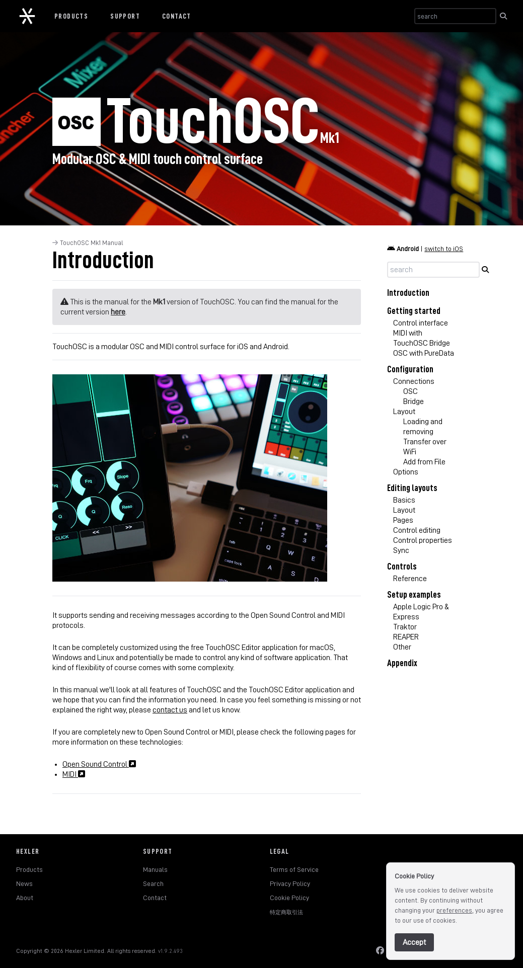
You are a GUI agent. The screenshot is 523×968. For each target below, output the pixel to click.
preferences (454, 910)
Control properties (422, 540)
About (24, 897)
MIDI (73, 774)
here (118, 312)
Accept (414, 942)
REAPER (406, 637)
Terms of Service (294, 869)
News (24, 883)
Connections (413, 381)
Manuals (155, 869)
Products (71, 16)
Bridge (413, 401)
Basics (404, 500)
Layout (404, 412)
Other (402, 647)
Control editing (416, 530)
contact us (170, 710)
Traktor (405, 627)
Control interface (420, 323)
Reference (410, 579)
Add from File (424, 462)
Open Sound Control (99, 764)
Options (405, 472)
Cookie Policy (289, 897)
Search (153, 883)
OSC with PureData (423, 353)
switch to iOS (443, 248)
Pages (403, 520)
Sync (401, 550)
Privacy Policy (290, 883)
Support (125, 16)
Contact (176, 16)
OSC (410, 391)
